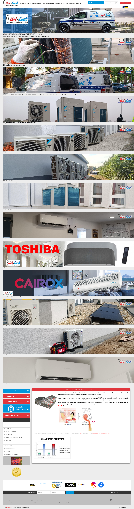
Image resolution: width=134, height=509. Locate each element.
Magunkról (23, 3)
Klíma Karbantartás (48, 3)
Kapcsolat (72, 3)
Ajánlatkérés (58, 3)
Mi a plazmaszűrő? (8, 434)
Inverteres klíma (7, 440)
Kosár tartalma (125, 2)
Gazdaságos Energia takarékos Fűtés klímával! (13, 437)
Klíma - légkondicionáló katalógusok (11, 454)
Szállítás (78, 3)
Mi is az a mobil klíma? (8, 426)
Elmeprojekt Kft (124, 507)
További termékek (17, 401)
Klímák (29, 3)
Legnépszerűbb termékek (17, 415)
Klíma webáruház (17, 391)
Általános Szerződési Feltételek (10, 443)
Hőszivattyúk (17, 396)
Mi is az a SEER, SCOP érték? (10, 431)
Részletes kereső (95, 3)
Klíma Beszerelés (36, 3)
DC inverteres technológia (9, 448)
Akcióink (66, 3)
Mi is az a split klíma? (8, 423)
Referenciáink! (7, 451)
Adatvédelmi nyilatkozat (9, 445)
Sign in (70, 492)
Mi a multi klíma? (7, 428)
